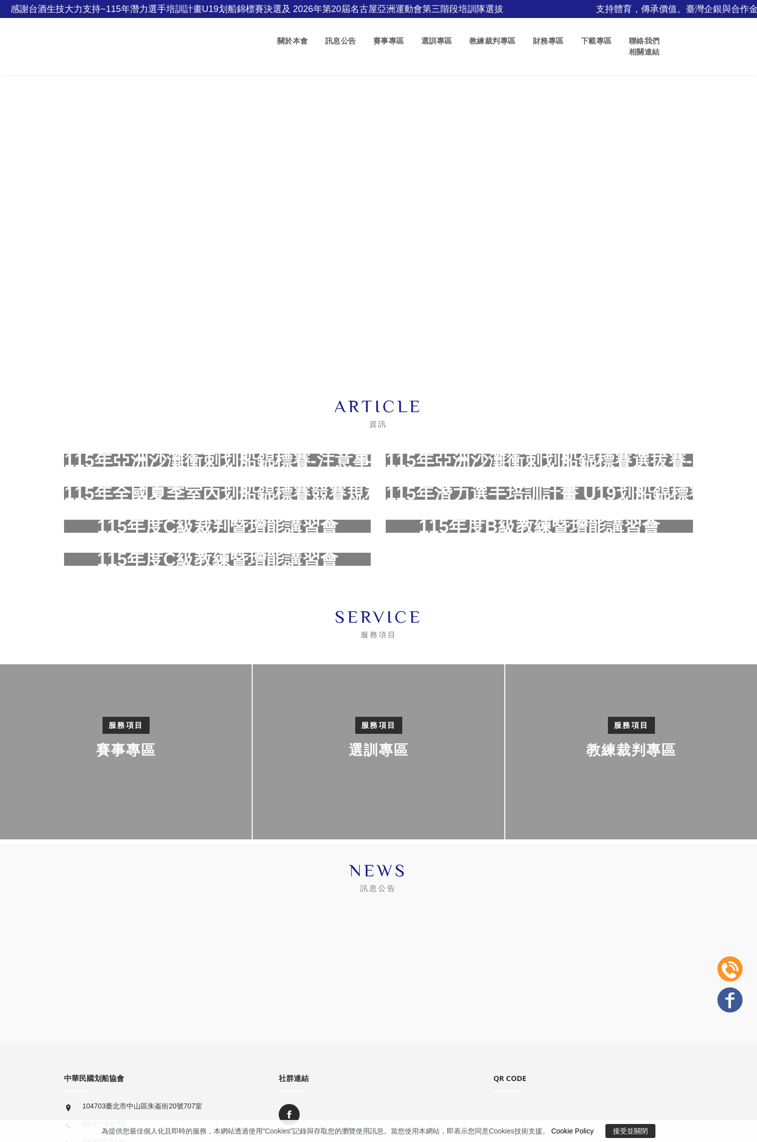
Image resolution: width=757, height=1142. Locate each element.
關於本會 (292, 41)
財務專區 (548, 41)
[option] (378, 751)
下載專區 (596, 41)
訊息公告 (340, 41)
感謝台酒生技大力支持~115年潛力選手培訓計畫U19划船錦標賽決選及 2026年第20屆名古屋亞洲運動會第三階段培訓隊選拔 (270, 9)
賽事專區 (388, 41)
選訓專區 (436, 41)
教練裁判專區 (492, 41)
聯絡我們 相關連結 (644, 46)
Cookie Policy (572, 1131)
